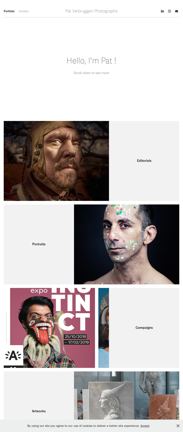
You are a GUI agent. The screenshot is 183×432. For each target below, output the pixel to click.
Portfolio (9, 11)
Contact (24, 11)
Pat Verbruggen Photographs (91, 11)
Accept (144, 426)
